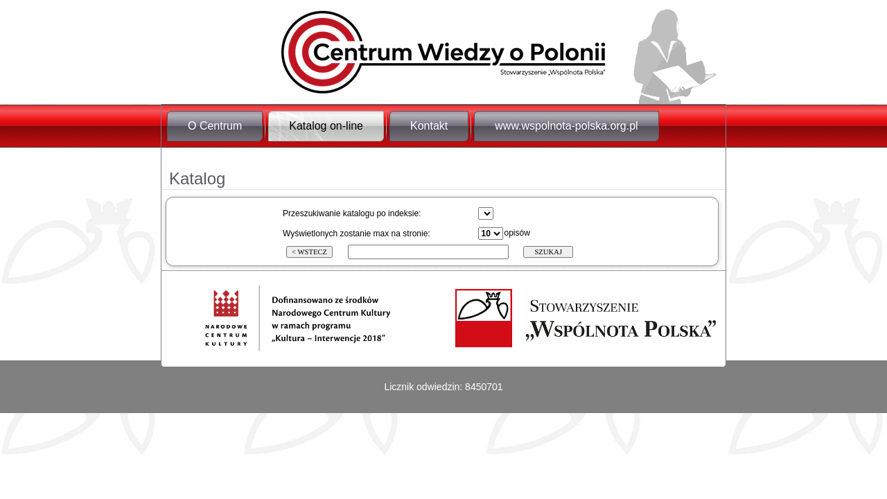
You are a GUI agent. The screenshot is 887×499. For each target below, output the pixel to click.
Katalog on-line (326, 126)
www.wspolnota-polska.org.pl (566, 126)
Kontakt (429, 126)
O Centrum (215, 126)
